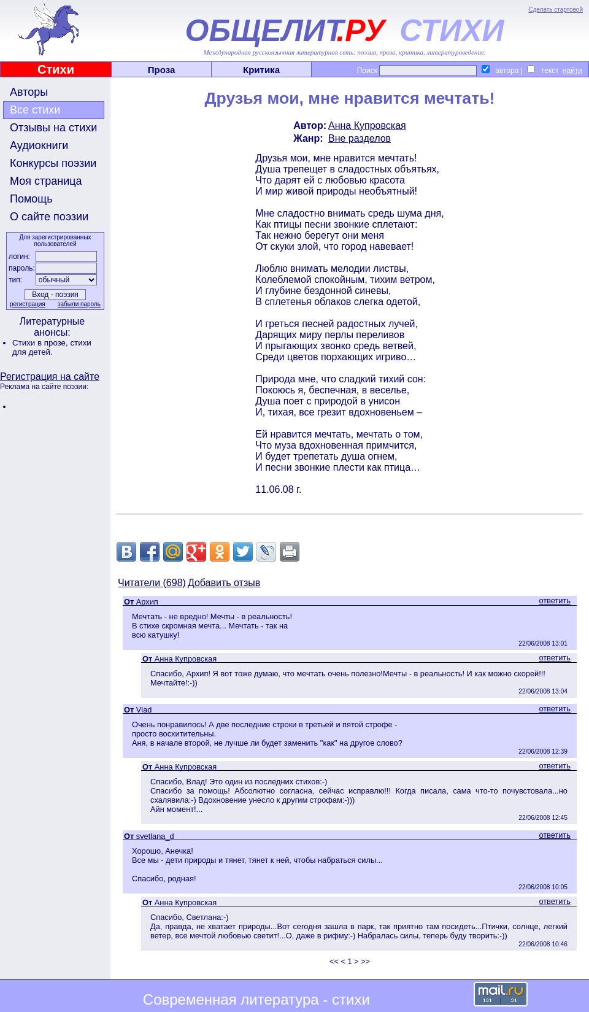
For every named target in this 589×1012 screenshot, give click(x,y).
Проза (161, 69)
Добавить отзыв (224, 582)
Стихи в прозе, (41, 342)
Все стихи (35, 110)
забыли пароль (79, 304)
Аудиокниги (39, 145)
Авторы (29, 92)
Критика (261, 69)
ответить (555, 600)
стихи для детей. (51, 347)
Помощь (31, 199)
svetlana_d (155, 836)
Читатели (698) (152, 582)
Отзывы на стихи (53, 128)
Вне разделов (359, 138)
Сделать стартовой (555, 9)
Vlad (144, 709)
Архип (147, 601)
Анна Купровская (367, 125)
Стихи (55, 69)
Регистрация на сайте (49, 376)
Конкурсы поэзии (53, 163)
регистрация (27, 304)
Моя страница (46, 181)
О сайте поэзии (49, 217)
